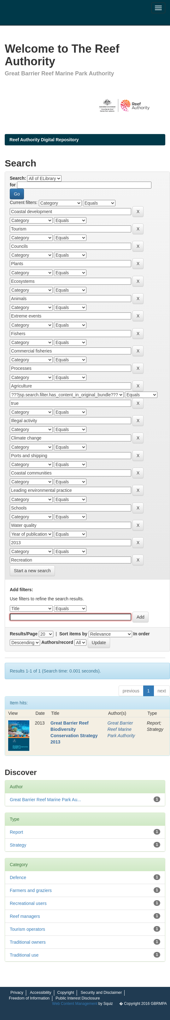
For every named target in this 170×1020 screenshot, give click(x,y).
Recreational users (28, 903)
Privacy (16, 992)
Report (16, 832)
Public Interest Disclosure (78, 998)
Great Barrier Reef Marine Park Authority (121, 729)
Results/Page (24, 633)
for (13, 184)
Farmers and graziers (31, 890)
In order (141, 633)
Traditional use (24, 955)
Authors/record (57, 642)
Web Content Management (74, 1003)
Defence (18, 877)
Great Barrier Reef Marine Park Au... (45, 799)
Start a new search (32, 570)
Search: (18, 178)
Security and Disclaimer (101, 992)
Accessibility (40, 992)
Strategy (18, 845)
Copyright (65, 992)
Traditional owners (28, 942)
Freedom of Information (29, 998)
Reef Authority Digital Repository (44, 139)
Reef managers (25, 916)
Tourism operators (27, 929)
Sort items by (73, 633)
